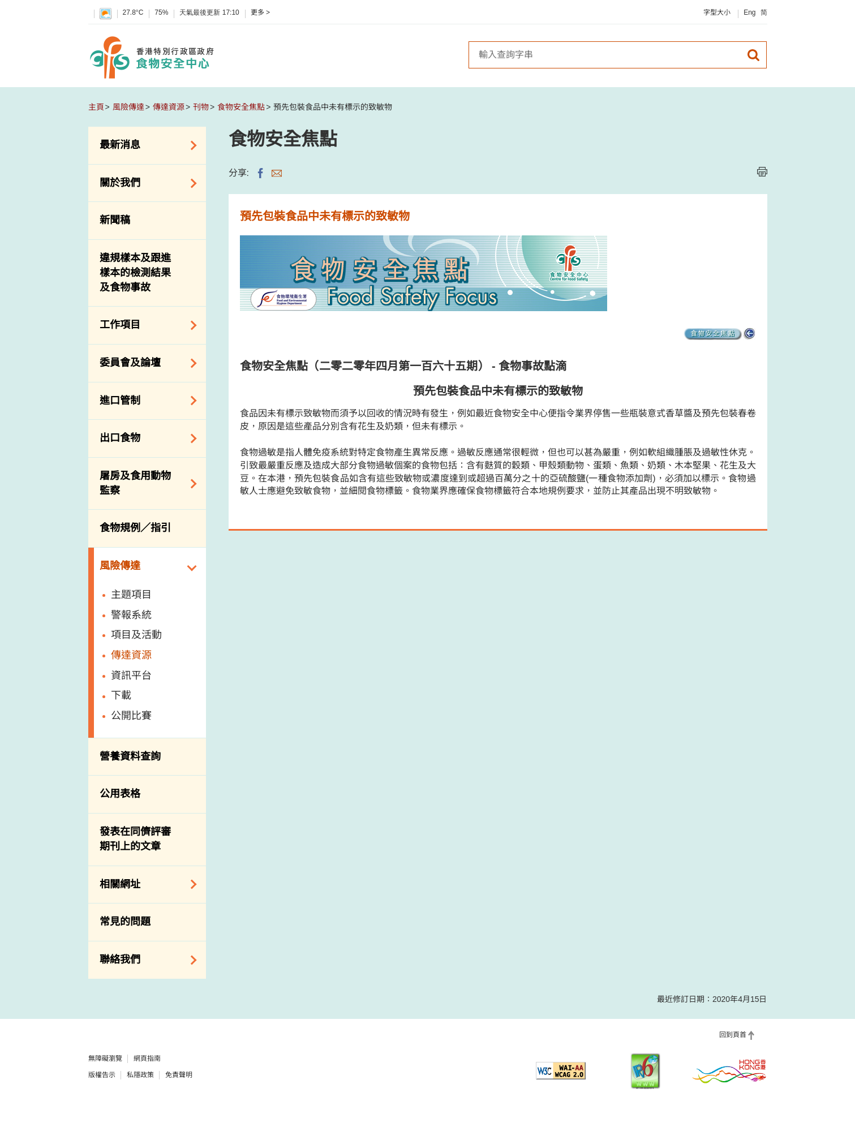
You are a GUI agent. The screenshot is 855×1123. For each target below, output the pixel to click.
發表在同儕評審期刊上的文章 (135, 839)
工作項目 (144, 325)
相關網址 (144, 884)
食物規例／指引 (135, 527)
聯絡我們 (144, 960)
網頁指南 (147, 1058)
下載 (121, 695)
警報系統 (131, 615)
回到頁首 (732, 1035)
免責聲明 (178, 1075)
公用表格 (120, 793)
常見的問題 (125, 921)
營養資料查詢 (130, 756)
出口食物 (144, 438)
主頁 (96, 106)
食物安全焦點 (241, 106)
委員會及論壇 (144, 363)
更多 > (260, 12)
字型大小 (717, 12)
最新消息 (144, 145)
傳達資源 (168, 106)
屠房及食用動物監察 (144, 483)
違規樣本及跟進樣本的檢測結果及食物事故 (135, 272)
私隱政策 (140, 1075)
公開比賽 (131, 715)
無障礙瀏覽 (105, 1058)
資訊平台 (131, 675)
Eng (749, 12)
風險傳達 (128, 106)
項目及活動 (136, 634)
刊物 (201, 106)
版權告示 (101, 1075)
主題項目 (131, 594)
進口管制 (144, 400)
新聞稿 (115, 220)
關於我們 (144, 183)
